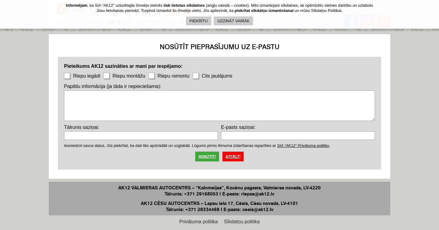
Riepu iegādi (82, 76)
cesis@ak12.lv (257, 209)
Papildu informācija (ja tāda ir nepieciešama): (112, 86)
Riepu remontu (169, 76)
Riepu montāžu (124, 76)
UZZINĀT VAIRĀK (233, 21)
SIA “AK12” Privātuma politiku (303, 145)
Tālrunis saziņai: (81, 127)
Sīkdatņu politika (241, 221)
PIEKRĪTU (199, 21)
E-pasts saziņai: (238, 127)
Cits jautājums (212, 76)
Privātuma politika (198, 221)
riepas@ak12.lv (257, 194)
